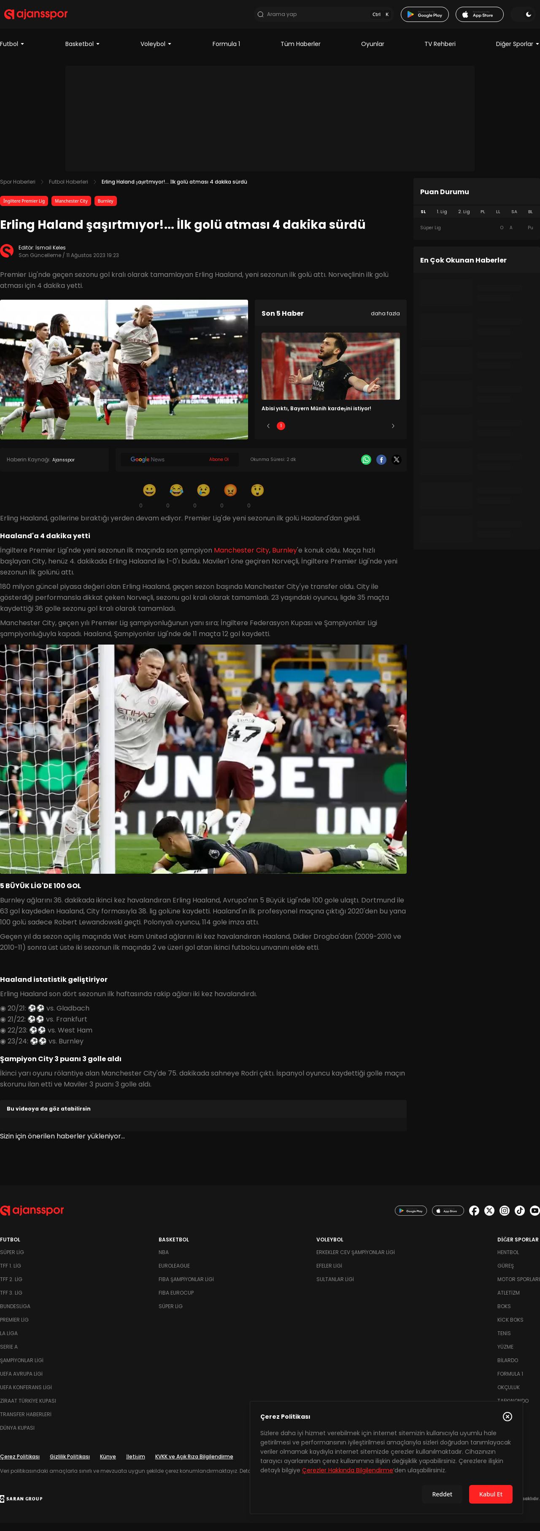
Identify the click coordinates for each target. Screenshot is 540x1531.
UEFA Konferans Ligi (26, 1395)
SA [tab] (514, 220)
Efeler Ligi (329, 1273)
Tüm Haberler (301, 52)
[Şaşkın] (257, 504)
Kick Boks (510, 1327)
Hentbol (508, 1260)
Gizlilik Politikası (70, 1464)
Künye (108, 1464)
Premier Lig (14, 1327)
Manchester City (71, 209)
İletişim (135, 1464)
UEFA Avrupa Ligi (21, 1381)
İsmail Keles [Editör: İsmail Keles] (50, 256)
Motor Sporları (518, 1287)
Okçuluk (508, 1395)
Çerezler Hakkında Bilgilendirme (347, 1470)
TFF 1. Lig (10, 1273)
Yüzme (505, 1354)
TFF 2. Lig (11, 1287)
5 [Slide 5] (380, 434)
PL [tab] (483, 220)
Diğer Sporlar (518, 52)
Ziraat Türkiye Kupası (28, 1408)
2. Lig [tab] (464, 220)
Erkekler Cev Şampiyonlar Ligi (355, 1260)
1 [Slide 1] (281, 434)
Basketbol (82, 52)
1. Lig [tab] (442, 220)
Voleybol (156, 52)
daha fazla (385, 321)
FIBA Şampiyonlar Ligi (186, 1287)
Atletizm (508, 1300)
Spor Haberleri (17, 190)
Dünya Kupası (17, 1435)
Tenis (504, 1341)
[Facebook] (381, 468)
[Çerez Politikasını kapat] (507, 1417)
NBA (164, 1260)
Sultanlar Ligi (335, 1287)
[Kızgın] (230, 504)
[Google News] (180, 468)
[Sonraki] (393, 434)
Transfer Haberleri (25, 1422)
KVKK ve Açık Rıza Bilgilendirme (194, 1464)
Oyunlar (372, 52)
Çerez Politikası (20, 1464)
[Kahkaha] (176, 504)
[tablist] (476, 220)
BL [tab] (530, 220)
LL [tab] (498, 220)
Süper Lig (12, 1260)
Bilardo (507, 1368)
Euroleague (174, 1273)
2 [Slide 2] (306, 434)
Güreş (505, 1273)
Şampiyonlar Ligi (21, 1368)
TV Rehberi (440, 52)
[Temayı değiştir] (527, 18)
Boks (504, 1314)
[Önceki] (268, 434)
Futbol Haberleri (68, 190)
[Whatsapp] (366, 468)
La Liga (9, 1341)
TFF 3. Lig (11, 1300)
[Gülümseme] (149, 504)
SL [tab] (423, 220)
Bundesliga (15, 1314)
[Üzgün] (203, 504)
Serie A (9, 1354)
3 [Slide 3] (330, 434)
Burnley (105, 209)
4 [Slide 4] (355, 434)
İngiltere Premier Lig (24, 209)
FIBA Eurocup (176, 1300)
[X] (397, 468)
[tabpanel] (476, 236)
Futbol (12, 52)
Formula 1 (226, 52)
